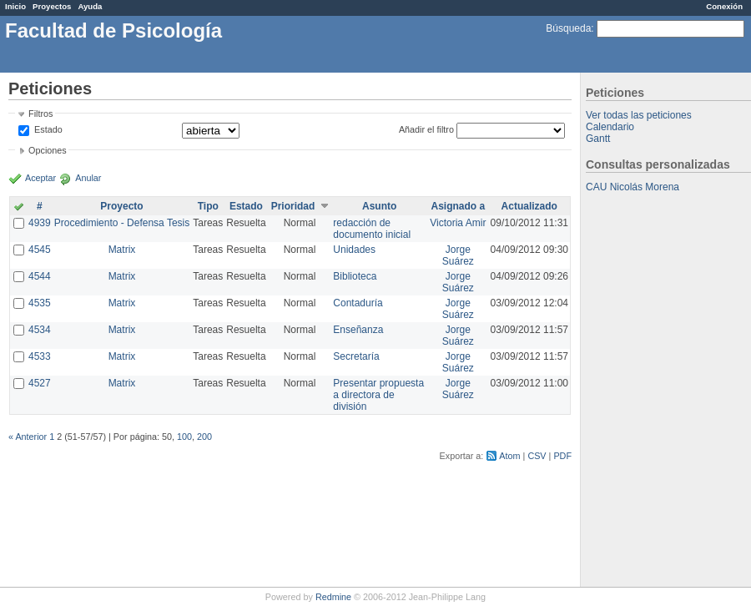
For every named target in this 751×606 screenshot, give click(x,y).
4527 (39, 383)
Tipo (208, 206)
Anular (88, 178)
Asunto (379, 206)
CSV (536, 456)
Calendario (610, 127)
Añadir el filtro (426, 129)
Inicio (15, 6)
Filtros (40, 114)
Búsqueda (568, 28)
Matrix (122, 249)
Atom (509, 456)
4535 (39, 303)
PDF (562, 456)
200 (204, 437)
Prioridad (293, 206)
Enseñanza (358, 330)
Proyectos (52, 6)
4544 (39, 276)
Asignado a (458, 206)
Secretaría (356, 356)
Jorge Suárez (458, 255)
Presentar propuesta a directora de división (378, 394)
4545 (39, 249)
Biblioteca (354, 276)
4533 (39, 356)
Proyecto (121, 206)
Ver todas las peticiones (639, 115)
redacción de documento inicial (372, 228)
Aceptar (40, 178)
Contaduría (357, 303)
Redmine (333, 597)
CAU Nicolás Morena (632, 187)
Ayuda (90, 6)
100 (184, 437)
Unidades (354, 249)
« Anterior (27, 437)
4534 (39, 330)
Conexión (724, 6)
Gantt (598, 138)
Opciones (47, 150)
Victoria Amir (458, 223)
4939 (39, 223)
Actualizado (529, 206)
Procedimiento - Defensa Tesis (122, 223)
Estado (48, 129)
